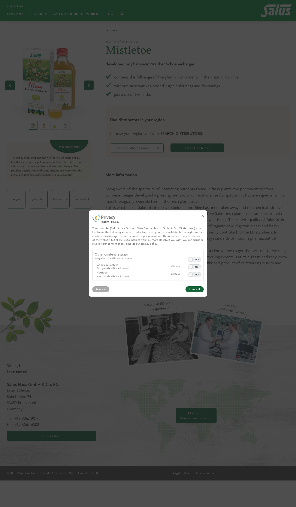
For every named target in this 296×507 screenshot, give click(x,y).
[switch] (194, 259)
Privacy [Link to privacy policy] (115, 221)
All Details (176, 266)
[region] (148, 266)
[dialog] (148, 253)
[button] (190, 259)
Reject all (101, 289)
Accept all (194, 289)
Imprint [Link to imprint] (105, 221)
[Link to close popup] (203, 216)
